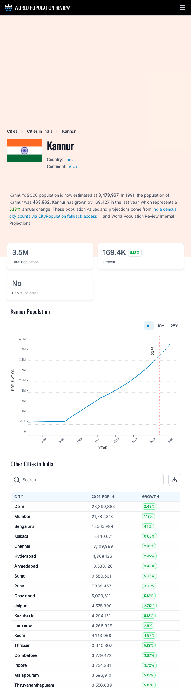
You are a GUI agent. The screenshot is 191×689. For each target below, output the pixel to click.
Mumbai (22, 519)
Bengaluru (24, 529)
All (149, 325)
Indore (20, 668)
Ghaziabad (24, 599)
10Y (160, 325)
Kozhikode (24, 619)
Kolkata (21, 539)
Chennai (22, 549)
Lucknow (23, 629)
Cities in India (40, 131)
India (70, 159)
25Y (174, 325)
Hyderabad (25, 559)
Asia (73, 166)
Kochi (19, 638)
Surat (19, 579)
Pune (19, 589)
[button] (183, 7)
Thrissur (21, 648)
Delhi (19, 509)
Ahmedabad (26, 569)
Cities (13, 131)
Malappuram (26, 678)
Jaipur (20, 609)
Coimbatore (25, 658)
